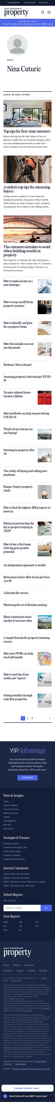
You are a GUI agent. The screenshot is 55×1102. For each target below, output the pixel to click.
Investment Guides (12, 851)
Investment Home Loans (24, 24)
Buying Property (11, 844)
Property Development (14, 859)
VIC (5, 926)
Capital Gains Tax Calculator (16, 874)
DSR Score (8, 829)
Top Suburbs (9, 901)
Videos (6, 817)
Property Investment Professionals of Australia (31, 1069)
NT (20, 930)
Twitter (19, 971)
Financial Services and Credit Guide (17, 1047)
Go (46, 908)
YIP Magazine (29, 2)
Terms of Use (16, 980)
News (6, 801)
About (6, 965)
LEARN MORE (27, 777)
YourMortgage (20, 1064)
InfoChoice (7, 1064)
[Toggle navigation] (49, 12)
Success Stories (10, 809)
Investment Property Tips (15, 847)
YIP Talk (7, 825)
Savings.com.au (40, 1061)
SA (20, 926)
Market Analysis (10, 813)
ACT (37, 922)
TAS (37, 926)
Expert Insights (10, 805)
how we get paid (25, 1010)
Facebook (8, 971)
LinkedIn (31, 971)
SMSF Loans (47, 24)
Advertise (43, 2)
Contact (17, 965)
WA (21, 922)
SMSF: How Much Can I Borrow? (18, 886)
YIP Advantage (13, 2)
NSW (5, 922)
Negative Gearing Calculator (16, 878)
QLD (5, 930)
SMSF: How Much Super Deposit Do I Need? (24, 882)
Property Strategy (11, 855)
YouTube (43, 971)
